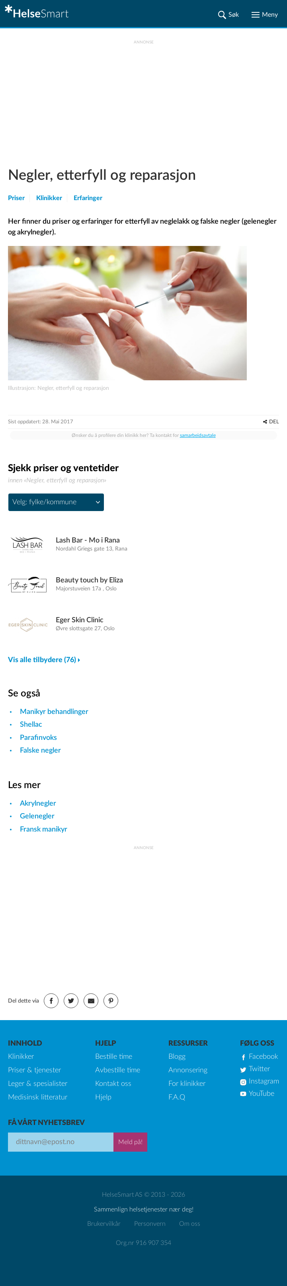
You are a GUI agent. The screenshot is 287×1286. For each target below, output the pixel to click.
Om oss (189, 1224)
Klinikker (49, 198)
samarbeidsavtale (198, 435)
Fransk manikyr (43, 829)
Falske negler (40, 750)
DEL (274, 422)
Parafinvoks (38, 737)
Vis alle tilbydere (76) (42, 660)
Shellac (31, 724)
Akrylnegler (38, 803)
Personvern (150, 1224)
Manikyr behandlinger (54, 712)
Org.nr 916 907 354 (143, 1243)
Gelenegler (37, 816)
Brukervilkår (104, 1224)
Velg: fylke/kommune (44, 502)
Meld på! (130, 1142)
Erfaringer (88, 198)
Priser (16, 198)
